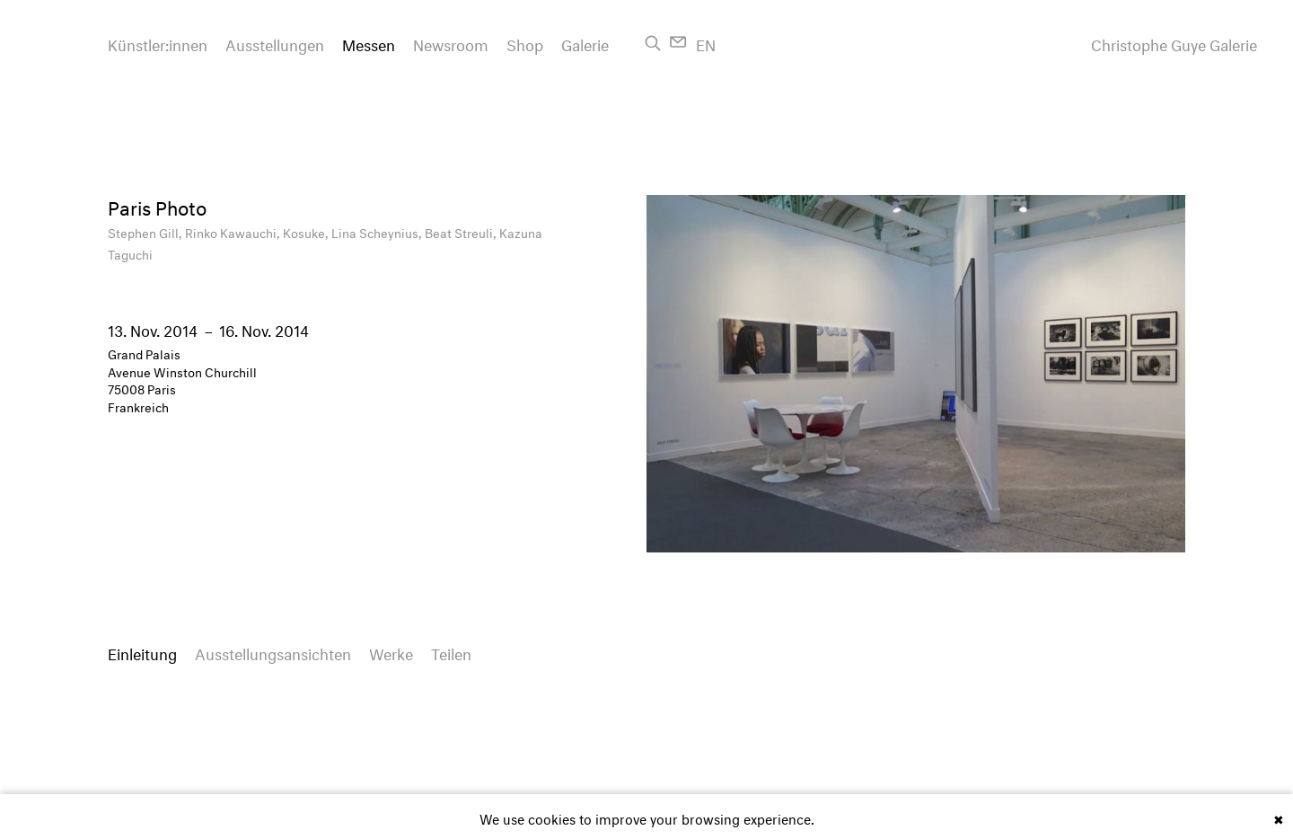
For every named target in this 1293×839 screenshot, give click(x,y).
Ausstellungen (274, 43)
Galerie (585, 43)
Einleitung (142, 652)
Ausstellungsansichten (273, 652)
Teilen (451, 652)
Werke (391, 652)
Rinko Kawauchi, (234, 231)
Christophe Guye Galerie (1174, 43)
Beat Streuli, (462, 231)
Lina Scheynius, (378, 231)
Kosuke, (307, 231)
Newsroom (450, 43)
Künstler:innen (157, 43)
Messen (368, 43)
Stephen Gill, (146, 231)
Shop (524, 43)
